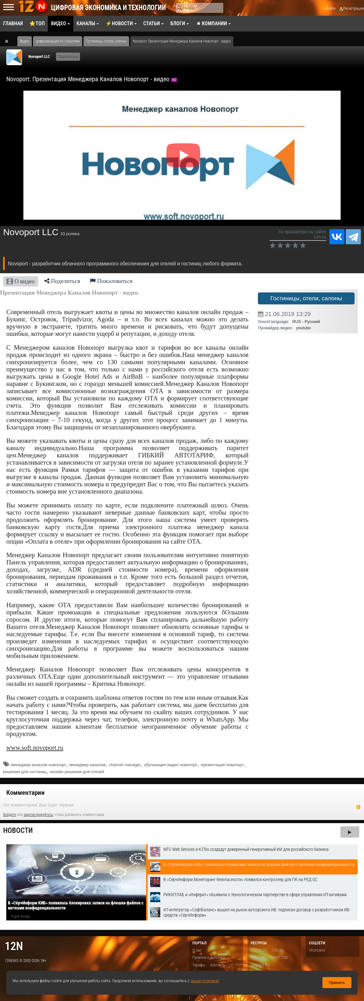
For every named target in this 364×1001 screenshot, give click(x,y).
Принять (337, 982)
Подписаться (68, 56)
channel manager (125, 764)
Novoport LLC (39, 56)
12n (14, 946)
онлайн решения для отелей (77, 771)
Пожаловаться (111, 281)
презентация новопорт (222, 764)
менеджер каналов (87, 764)
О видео (21, 281)
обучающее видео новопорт (170, 764)
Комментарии (25, 792)
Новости (18, 830)
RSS (358, 807)
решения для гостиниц (24, 771)
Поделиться (62, 281)
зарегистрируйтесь (38, 814)
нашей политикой (205, 980)
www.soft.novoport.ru (34, 747)
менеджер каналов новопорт (38, 764)
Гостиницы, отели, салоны (306, 298)
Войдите (9, 814)
